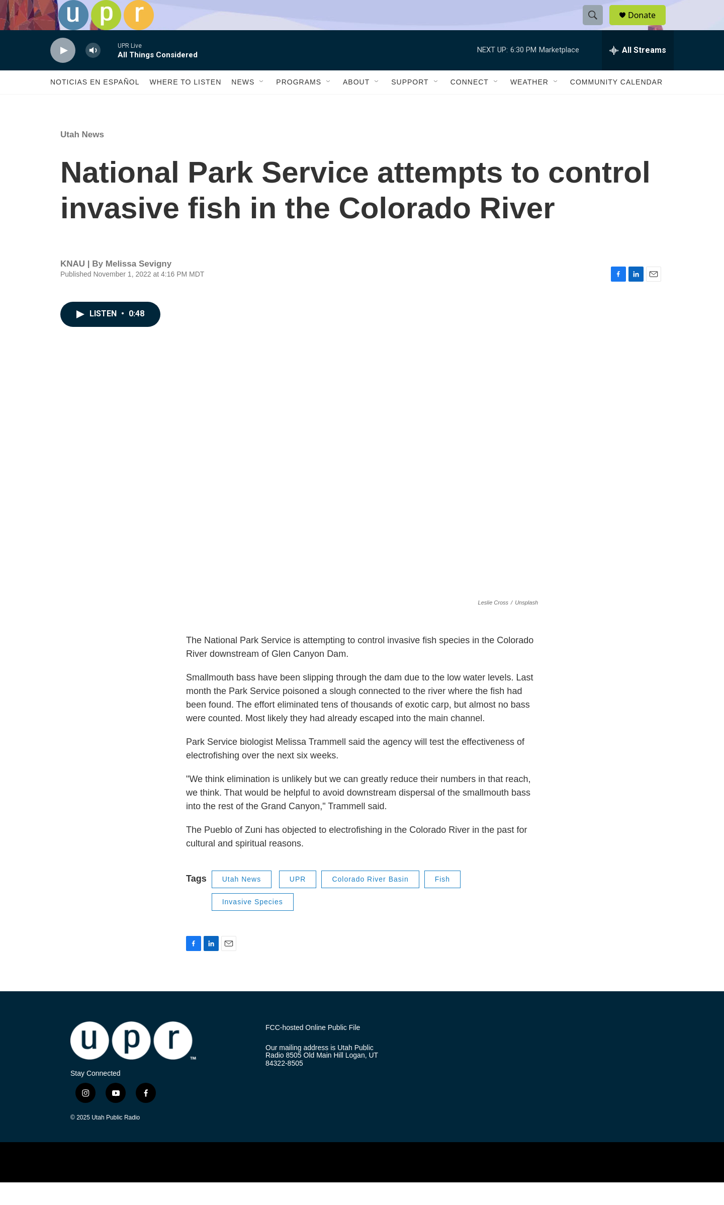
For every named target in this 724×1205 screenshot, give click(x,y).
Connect (469, 105)
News (242, 105)
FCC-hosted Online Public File (312, 1050)
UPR (298, 902)
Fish (442, 902)
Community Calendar (616, 105)
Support (409, 105)
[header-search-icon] (597, 27)
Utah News (82, 157)
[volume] (93, 73)
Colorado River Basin (370, 902)
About (356, 105)
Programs (298, 105)
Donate (648, 26)
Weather (529, 105)
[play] (63, 73)
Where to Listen (185, 105)
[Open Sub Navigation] (262, 105)
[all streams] (638, 73)
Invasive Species (252, 924)
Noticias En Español (94, 105)
